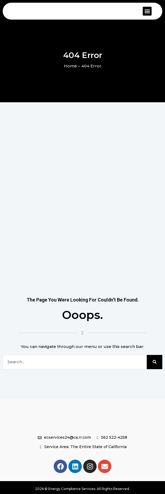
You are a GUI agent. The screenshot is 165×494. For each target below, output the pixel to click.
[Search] (154, 362)
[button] (147, 11)
